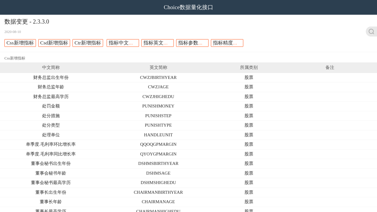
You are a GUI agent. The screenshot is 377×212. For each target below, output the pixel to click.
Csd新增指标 (54, 43)
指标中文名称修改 (129, 43)
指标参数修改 (193, 43)
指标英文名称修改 (163, 43)
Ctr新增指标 (88, 43)
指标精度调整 (228, 43)
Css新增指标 (20, 43)
